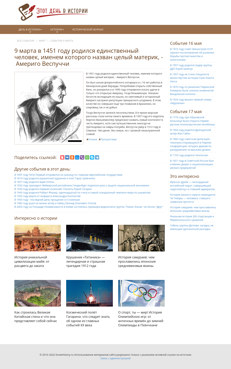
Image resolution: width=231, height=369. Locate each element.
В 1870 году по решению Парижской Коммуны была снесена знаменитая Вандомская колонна (192, 90)
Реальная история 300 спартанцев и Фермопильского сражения (192, 218)
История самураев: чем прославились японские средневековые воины (193, 209)
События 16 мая (186, 43)
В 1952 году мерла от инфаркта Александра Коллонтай (47, 196)
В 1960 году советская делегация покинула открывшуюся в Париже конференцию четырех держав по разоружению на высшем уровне (190, 144)
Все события (25, 40)
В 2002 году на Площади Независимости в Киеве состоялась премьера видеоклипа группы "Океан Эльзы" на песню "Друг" (88, 206)
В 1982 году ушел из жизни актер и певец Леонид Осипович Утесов (55, 203)
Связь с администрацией (115, 358)
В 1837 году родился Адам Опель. (34, 182)
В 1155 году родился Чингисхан (189, 155)
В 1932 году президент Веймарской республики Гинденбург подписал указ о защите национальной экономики (81, 185)
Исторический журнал (87, 29)
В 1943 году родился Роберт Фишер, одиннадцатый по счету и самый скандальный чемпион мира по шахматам (82, 192)
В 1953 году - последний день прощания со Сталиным (47, 199)
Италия (92, 139)
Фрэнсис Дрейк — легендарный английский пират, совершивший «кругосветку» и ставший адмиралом (192, 185)
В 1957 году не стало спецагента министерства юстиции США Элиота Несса (192, 78)
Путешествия (109, 139)
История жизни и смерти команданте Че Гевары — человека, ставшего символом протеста (192, 198)
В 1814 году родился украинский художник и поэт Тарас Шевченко (54, 178)
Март (42, 40)
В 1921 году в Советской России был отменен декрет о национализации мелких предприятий (192, 164)
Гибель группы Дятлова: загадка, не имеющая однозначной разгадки (192, 227)
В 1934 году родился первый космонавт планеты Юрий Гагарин (53, 189)
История (57, 31)
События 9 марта (61, 40)
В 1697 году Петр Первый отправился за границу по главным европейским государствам (68, 174)
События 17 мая (186, 111)
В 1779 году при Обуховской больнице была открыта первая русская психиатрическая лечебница (192, 121)
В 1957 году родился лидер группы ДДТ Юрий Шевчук (191, 66)
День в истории (30, 31)
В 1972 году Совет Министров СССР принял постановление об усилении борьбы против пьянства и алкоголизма (192, 54)
